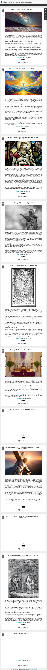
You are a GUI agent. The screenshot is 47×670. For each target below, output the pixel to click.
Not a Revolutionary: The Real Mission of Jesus (22, 68)
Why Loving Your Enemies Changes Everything (22, 409)
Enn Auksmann (19, 57)
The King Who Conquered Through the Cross (22, 350)
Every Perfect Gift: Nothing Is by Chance (22, 9)
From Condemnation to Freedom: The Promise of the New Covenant (22, 556)
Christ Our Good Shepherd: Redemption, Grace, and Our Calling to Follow (22, 138)
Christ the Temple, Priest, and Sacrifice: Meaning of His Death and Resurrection (22, 448)
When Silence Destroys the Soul (22, 633)
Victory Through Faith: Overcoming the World (22, 203)
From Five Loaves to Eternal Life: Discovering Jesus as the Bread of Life (22, 517)
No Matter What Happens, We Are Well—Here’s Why (22, 265)
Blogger (28, 669)
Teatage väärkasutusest (33, 669)
